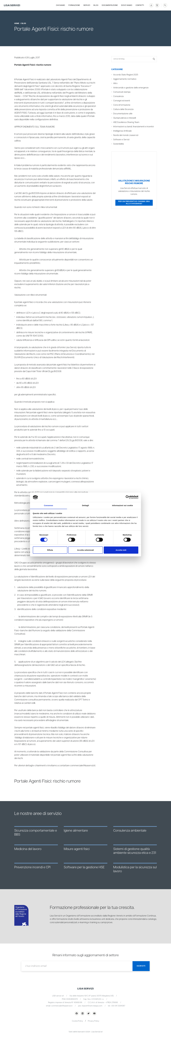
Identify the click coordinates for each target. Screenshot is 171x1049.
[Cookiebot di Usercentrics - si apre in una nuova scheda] (127, 497)
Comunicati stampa (122, 92)
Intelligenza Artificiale (122, 131)
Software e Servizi (121, 140)
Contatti (140, 5)
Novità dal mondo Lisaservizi (126, 135)
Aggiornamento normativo (124, 79)
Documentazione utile (122, 114)
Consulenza (118, 96)
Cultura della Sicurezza (123, 109)
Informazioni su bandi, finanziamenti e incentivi (133, 127)
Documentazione (110, 5)
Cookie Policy (77, 1021)
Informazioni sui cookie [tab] (122, 505)
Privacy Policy (93, 1021)
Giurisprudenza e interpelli (124, 118)
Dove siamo (126, 5)
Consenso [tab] (48, 505)
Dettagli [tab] (85, 505)
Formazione (74, 5)
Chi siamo (60, 5)
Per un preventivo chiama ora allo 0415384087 (134, 203)
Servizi (86, 5)
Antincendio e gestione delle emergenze (131, 88)
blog (23, 23)
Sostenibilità (118, 144)
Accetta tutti (121, 550)
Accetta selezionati (85, 550)
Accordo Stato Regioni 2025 (125, 75)
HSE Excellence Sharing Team (126, 122)
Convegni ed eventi (121, 101)
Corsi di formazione (121, 105)
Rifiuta (50, 550)
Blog (96, 5)
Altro (115, 83)
